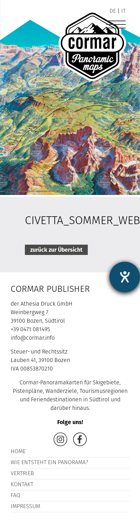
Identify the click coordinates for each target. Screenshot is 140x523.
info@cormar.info (33, 338)
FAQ (15, 496)
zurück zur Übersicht (56, 249)
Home (18, 452)
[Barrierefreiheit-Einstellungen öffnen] (124, 277)
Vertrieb (22, 474)
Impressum (25, 507)
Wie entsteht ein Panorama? (49, 463)
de (112, 11)
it (123, 11)
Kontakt (22, 485)
